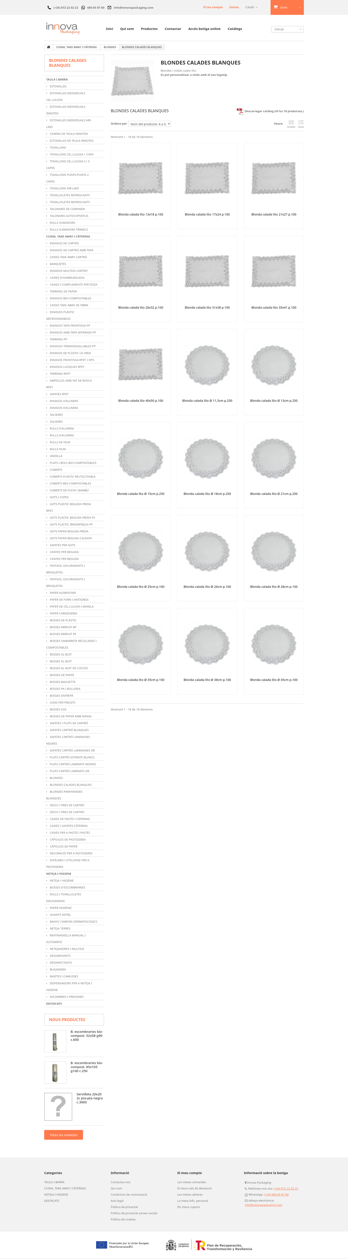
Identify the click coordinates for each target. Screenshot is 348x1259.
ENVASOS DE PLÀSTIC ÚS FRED (70, 354)
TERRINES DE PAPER (63, 292)
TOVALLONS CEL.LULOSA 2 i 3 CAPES (67, 165)
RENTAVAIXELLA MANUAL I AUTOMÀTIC (66, 939)
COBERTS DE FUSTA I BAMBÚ (69, 491)
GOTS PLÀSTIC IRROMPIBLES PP (71, 525)
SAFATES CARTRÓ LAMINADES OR (72, 751)
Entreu (234, 7)
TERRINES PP (58, 340)
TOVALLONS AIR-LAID (64, 189)
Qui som (127, 29)
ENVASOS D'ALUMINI (63, 402)
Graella (291, 125)
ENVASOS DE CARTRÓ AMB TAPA (71, 251)
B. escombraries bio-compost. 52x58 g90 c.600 (87, 1036)
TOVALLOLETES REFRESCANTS (69, 196)
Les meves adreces (190, 1195)
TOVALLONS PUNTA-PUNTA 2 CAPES (67, 178)
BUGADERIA (57, 970)
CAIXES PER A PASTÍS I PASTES (69, 833)
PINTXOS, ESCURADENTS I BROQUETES (65, 569)
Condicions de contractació (129, 1195)
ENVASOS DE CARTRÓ (64, 244)
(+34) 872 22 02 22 (286, 1189)
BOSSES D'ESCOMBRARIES (67, 888)
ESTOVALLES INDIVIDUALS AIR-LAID (69, 124)
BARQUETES (57, 265)
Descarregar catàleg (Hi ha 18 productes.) (270, 112)
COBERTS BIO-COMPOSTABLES (70, 484)
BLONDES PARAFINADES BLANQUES (64, 795)
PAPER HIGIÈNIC (60, 908)
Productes (149, 29)
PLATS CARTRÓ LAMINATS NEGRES (72, 765)
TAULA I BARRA (57, 80)
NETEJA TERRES (59, 929)
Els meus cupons (188, 1207)
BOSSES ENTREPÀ (61, 696)
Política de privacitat (124, 1207)
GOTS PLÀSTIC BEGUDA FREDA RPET (68, 508)
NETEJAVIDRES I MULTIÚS (66, 949)
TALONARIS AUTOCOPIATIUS (68, 216)
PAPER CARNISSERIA (63, 614)
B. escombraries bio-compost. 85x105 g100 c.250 (87, 1067)
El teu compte (213, 7)
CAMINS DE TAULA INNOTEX (68, 134)
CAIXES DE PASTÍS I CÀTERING (69, 820)
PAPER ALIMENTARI (62, 593)
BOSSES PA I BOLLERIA (64, 689)
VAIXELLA (55, 457)
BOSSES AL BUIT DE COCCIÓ (68, 669)
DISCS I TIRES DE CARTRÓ (66, 806)
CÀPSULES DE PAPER (63, 847)
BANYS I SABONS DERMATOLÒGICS (73, 922)
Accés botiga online (204, 29)
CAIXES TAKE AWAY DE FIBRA (68, 306)
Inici (109, 29)
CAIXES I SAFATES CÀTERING (68, 826)
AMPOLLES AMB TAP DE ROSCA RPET (69, 384)
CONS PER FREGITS (62, 703)
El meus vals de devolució (194, 1189)
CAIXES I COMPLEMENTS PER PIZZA (73, 285)
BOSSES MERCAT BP (63, 628)
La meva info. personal (192, 1201)
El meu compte (189, 1173)
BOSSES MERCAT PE (62, 635)
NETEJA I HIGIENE (58, 874)
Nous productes (67, 1020)
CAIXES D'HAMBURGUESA (67, 278)
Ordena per (119, 124)
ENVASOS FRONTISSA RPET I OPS (71, 361)
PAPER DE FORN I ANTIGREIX (69, 600)
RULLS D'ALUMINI (61, 429)
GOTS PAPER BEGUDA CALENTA (70, 539)
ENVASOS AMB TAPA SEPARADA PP (72, 333)
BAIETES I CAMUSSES (63, 977)
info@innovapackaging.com (263, 1206)
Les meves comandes (191, 1182)
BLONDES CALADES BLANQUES (70, 785)
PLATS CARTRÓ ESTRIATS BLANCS (72, 758)
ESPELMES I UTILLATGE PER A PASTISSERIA (67, 864)
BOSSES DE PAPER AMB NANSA (70, 717)
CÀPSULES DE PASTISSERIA (67, 840)
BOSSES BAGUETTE (62, 682)
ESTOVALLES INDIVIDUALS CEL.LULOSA (65, 97)
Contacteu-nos (120, 1182)
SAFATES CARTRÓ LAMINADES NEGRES (68, 740)
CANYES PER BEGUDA (64, 553)
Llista (301, 125)
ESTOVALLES (57, 87)
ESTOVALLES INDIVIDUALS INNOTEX (65, 110)
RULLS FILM (57, 450)
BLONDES (56, 779)
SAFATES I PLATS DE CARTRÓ (68, 724)
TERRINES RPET (59, 374)
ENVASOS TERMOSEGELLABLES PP (72, 347)
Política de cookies (123, 1220)
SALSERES (56, 415)
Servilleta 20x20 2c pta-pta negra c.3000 (90, 1098)
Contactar (173, 29)
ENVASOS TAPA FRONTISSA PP (69, 326)
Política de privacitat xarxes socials (134, 1214)
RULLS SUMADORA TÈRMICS (68, 230)
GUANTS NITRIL (60, 915)
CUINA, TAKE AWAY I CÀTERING (68, 237)
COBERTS (55, 470)
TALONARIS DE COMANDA (67, 210)
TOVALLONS (57, 148)
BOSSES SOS (57, 710)
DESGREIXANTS (60, 956)
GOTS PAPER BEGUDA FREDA (69, 532)
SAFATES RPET (59, 395)
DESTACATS (54, 1004)
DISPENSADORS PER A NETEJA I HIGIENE (69, 987)
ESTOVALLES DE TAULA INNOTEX (71, 141)
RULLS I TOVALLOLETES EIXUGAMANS (63, 898)
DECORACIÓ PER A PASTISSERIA (70, 854)
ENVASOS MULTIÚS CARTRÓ (68, 271)
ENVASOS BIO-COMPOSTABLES (70, 299)
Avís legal (117, 1201)
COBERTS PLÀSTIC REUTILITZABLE (72, 477)
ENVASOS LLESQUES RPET (67, 367)
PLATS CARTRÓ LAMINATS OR (69, 772)
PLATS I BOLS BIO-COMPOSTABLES (72, 463)
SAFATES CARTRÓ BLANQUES (69, 731)
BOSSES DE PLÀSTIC (63, 621)
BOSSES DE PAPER (61, 676)
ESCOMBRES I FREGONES (66, 997)
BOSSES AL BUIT (60, 655)
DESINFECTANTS (60, 963)
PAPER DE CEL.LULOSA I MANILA (71, 607)
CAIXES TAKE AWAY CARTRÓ (68, 258)
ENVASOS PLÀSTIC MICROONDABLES (60, 316)
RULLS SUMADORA (62, 223)
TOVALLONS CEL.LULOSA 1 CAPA (71, 155)
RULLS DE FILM (59, 443)
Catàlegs (235, 29)
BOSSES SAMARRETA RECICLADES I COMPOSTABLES (71, 644)
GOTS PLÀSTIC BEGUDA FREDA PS (72, 518)
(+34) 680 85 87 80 (276, 1195)
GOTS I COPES (59, 498)
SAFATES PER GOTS (62, 546)
